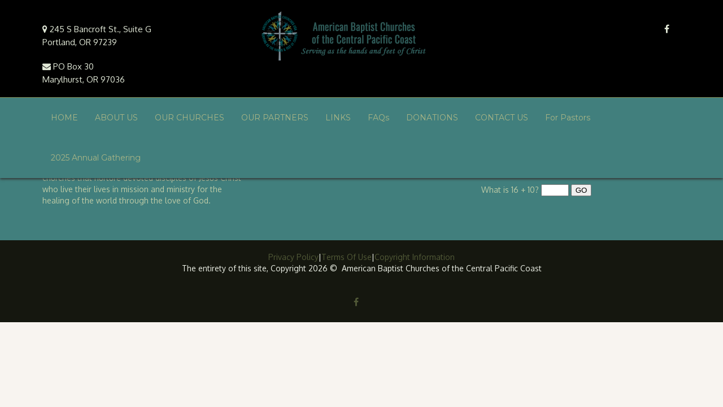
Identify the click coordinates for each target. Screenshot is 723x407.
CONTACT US (501, 117)
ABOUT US (116, 117)
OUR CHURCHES (189, 117)
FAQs (378, 117)
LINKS (338, 117)
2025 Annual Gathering (96, 158)
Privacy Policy (293, 257)
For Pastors (567, 117)
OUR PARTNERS (274, 117)
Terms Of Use (346, 257)
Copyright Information (414, 257)
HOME (64, 117)
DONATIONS (432, 117)
